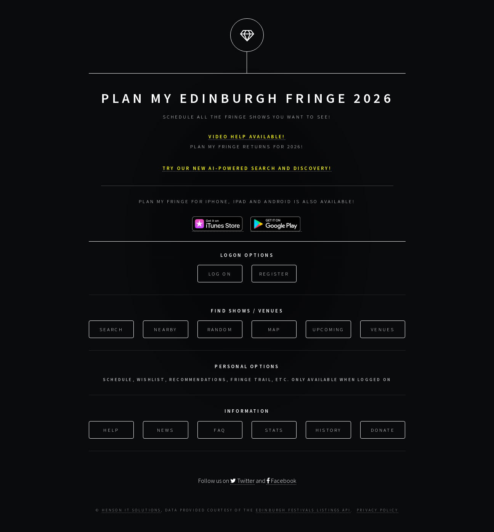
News (165, 429)
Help (111, 429)
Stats (274, 429)
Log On (220, 273)
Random (220, 328)
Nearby (165, 328)
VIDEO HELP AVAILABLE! (247, 136)
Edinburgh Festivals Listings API (303, 510)
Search (111, 328)
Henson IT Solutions (131, 510)
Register (274, 273)
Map (274, 328)
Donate (383, 429)
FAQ (220, 429)
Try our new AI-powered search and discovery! (247, 167)
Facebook (281, 480)
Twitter (242, 480)
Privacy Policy (377, 510)
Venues (383, 328)
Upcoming (329, 328)
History (328, 429)
